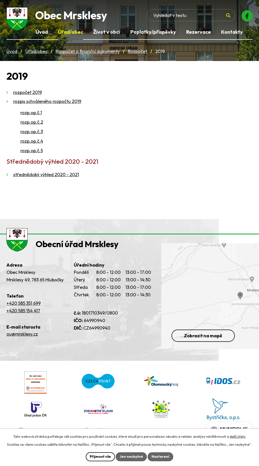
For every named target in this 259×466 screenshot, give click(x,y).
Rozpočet (137, 52)
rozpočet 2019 (27, 93)
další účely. (238, 436)
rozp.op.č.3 (31, 132)
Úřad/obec (36, 52)
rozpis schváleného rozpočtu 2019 (47, 102)
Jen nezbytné (131, 456)
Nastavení (161, 456)
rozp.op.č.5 (31, 151)
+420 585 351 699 (23, 306)
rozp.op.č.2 (31, 123)
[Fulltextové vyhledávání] (201, 16)
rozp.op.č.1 (31, 113)
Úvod (11, 52)
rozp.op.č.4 (31, 142)
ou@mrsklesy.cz (22, 337)
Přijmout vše (100, 456)
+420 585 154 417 (23, 313)
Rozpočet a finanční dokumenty (88, 52)
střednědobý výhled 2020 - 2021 (46, 175)
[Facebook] (247, 16)
